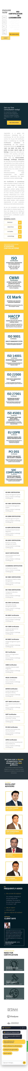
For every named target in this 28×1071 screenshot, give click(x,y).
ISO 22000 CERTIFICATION (13, 516)
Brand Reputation (12, 968)
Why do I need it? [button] (9, 908)
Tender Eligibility (11, 982)
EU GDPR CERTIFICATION (13, 527)
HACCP (16, 150)
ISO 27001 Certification (12, 602)
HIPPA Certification (11, 740)
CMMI (20, 150)
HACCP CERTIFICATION (12, 553)
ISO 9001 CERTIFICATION (13, 492)
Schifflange (14, 159)
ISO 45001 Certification (12, 615)
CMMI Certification (11, 665)
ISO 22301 (11, 150)
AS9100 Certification (12, 689)
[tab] (14, 894)
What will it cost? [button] (9, 910)
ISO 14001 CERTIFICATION (13, 503)
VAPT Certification (11, 714)
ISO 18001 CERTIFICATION (13, 577)
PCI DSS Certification (12, 727)
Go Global (9, 997)
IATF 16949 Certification (13, 701)
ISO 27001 (18, 148)
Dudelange (7, 159)
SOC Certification (11, 652)
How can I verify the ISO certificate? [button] (13, 913)
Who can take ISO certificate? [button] (12, 894)
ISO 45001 (11, 148)
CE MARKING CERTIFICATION (14, 566)
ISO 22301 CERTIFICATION (13, 540)
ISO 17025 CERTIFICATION (13, 590)
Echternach (21, 159)
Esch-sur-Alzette (19, 157)
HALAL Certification (11, 677)
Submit (6, 38)
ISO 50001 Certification (12, 639)
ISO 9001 (19, 146)
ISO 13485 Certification (12, 626)
